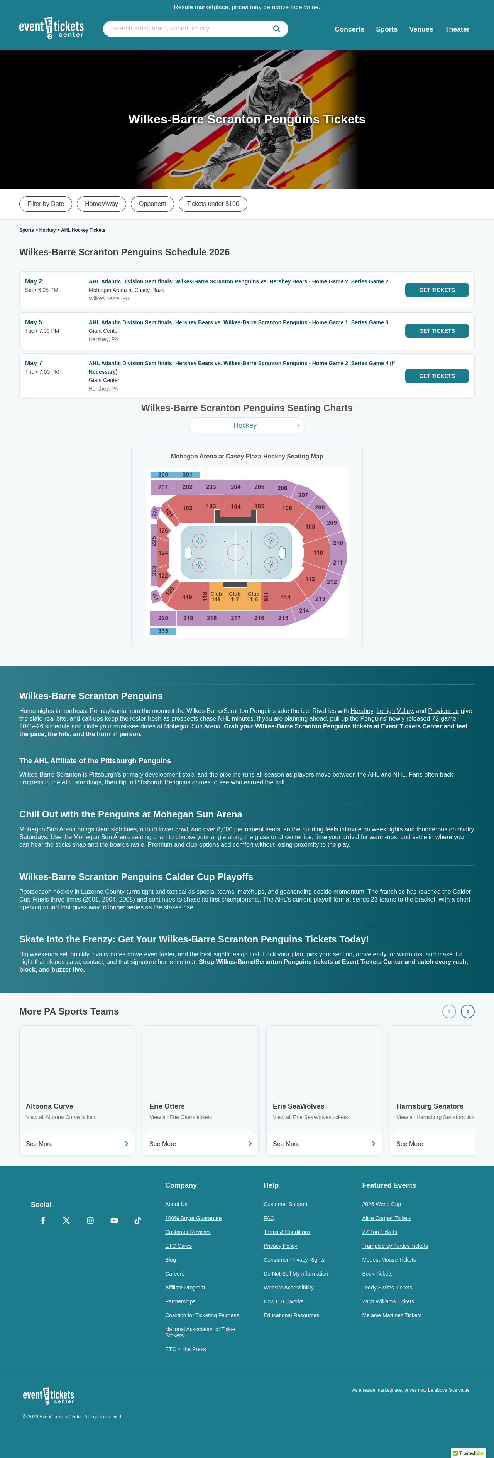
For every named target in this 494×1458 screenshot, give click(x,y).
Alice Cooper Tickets (386, 1218)
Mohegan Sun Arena (47, 829)
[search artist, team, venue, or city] (195, 29)
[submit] (276, 29)
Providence (443, 711)
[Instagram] (90, 1221)
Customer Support (286, 1204)
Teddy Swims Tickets (387, 1287)
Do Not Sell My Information (296, 1274)
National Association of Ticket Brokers (200, 1332)
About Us (176, 1204)
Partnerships (180, 1301)
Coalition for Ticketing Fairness (202, 1315)
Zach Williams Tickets (388, 1301)
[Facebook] (43, 1221)
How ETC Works (283, 1301)
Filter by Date (45, 204)
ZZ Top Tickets (379, 1232)
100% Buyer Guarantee (193, 1218)
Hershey (361, 711)
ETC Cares (178, 1246)
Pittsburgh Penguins (162, 782)
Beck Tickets (377, 1274)
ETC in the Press (185, 1349)
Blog (170, 1260)
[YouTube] (114, 1221)
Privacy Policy (280, 1246)
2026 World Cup (381, 1204)
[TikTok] (138, 1221)
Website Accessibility (289, 1287)
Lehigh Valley (394, 711)
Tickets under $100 (213, 204)
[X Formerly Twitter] (67, 1221)
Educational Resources (291, 1315)
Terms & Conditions (287, 1232)
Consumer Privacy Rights (294, 1260)
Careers (174, 1274)
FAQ (269, 1218)
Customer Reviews (187, 1232)
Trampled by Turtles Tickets (395, 1246)
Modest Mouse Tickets (389, 1260)
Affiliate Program (185, 1287)
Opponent (152, 204)
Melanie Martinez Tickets (391, 1315)
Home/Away (101, 204)
